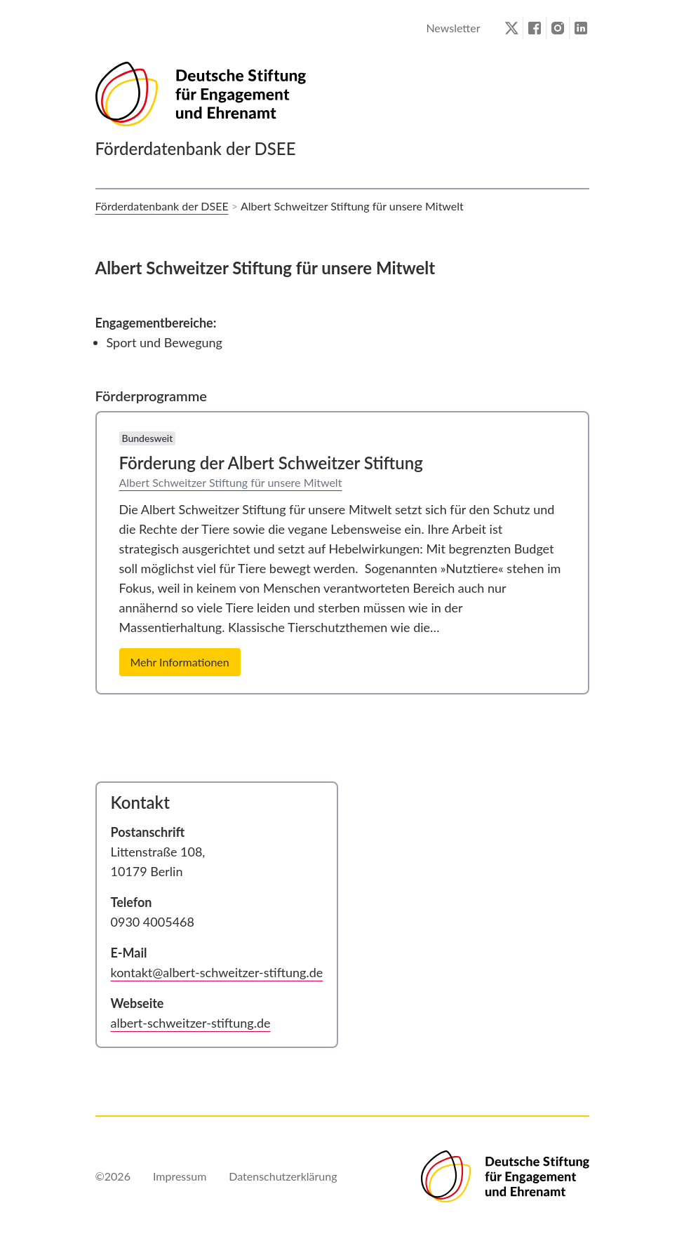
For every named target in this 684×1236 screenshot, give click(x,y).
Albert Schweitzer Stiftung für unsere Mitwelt (230, 482)
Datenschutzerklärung (283, 1176)
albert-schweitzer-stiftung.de (191, 1022)
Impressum (179, 1176)
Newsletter (453, 27)
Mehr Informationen (179, 662)
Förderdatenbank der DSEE (162, 206)
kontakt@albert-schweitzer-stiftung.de (217, 972)
